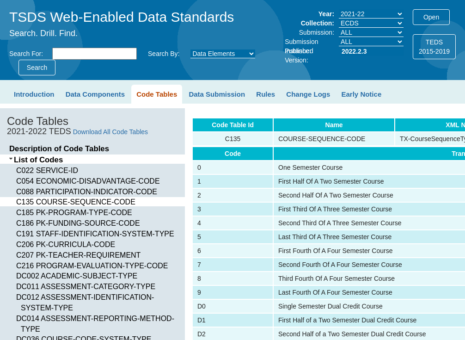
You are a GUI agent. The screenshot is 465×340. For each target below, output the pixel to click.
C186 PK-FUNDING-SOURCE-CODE (78, 223)
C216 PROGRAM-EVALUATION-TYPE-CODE (92, 266)
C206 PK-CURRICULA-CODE (65, 244)
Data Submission (217, 94)
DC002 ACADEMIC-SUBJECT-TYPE (76, 276)
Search (37, 67)
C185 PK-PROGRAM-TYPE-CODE (74, 212)
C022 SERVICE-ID (47, 170)
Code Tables (156, 94)
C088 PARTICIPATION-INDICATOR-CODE (86, 192)
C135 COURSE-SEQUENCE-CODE (75, 202)
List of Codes (38, 159)
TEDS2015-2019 (434, 46)
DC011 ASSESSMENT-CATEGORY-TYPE (85, 287)
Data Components (95, 94)
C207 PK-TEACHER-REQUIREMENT (78, 255)
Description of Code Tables (59, 148)
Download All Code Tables (110, 132)
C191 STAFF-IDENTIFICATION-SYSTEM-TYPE (95, 234)
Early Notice (362, 94)
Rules (265, 94)
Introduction (34, 94)
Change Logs (308, 94)
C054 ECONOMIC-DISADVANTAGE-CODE (88, 181)
